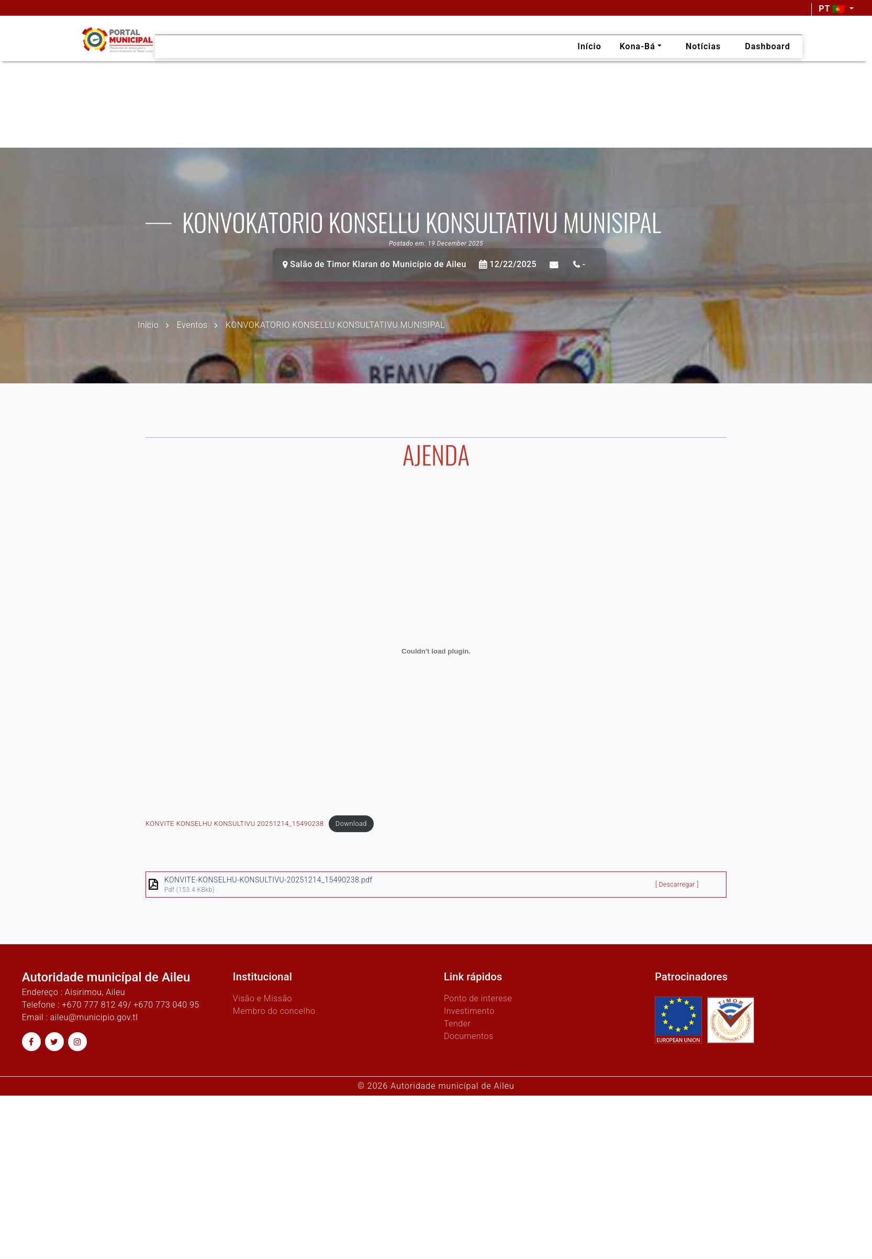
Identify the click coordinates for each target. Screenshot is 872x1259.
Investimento (469, 1011)
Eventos (192, 324)
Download (351, 841)
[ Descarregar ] (677, 901)
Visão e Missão (262, 998)
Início (148, 324)
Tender (457, 1024)
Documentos (469, 1036)
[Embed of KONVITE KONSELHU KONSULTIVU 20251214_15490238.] (436, 669)
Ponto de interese (478, 998)
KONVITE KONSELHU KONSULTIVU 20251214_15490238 (234, 841)
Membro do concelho (274, 1011)
